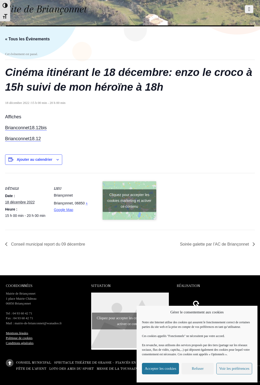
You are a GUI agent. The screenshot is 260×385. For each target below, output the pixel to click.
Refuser (198, 368)
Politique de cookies (19, 338)
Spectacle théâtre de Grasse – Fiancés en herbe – (103, 362)
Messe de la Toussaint (118, 368)
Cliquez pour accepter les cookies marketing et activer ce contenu (129, 200)
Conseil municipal (33, 362)
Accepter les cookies (160, 368)
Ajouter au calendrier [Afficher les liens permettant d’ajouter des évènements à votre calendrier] (34, 159)
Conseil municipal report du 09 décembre (47, 244)
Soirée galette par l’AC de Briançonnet (215, 244)
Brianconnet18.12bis (26, 127)
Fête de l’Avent (31, 368)
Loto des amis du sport (71, 368)
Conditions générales (20, 343)
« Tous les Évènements (27, 39)
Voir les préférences (234, 368)
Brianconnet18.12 (23, 138)
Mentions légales (17, 333)
